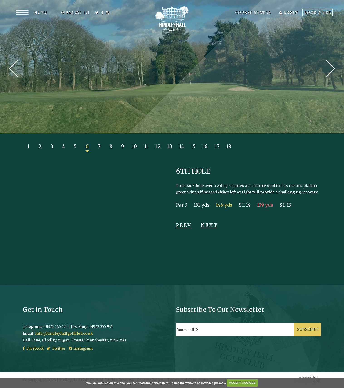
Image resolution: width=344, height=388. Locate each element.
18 (228, 146)
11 (146, 146)
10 (134, 146)
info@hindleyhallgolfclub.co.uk (64, 333)
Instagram (81, 348)
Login (288, 12)
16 (205, 146)
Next (330, 68)
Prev (13, 68)
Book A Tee (317, 12)
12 (158, 146)
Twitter (56, 348)
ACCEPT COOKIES (242, 382)
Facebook (33, 348)
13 (170, 146)
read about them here (153, 382)
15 (193, 146)
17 (217, 146)
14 (181, 146)
